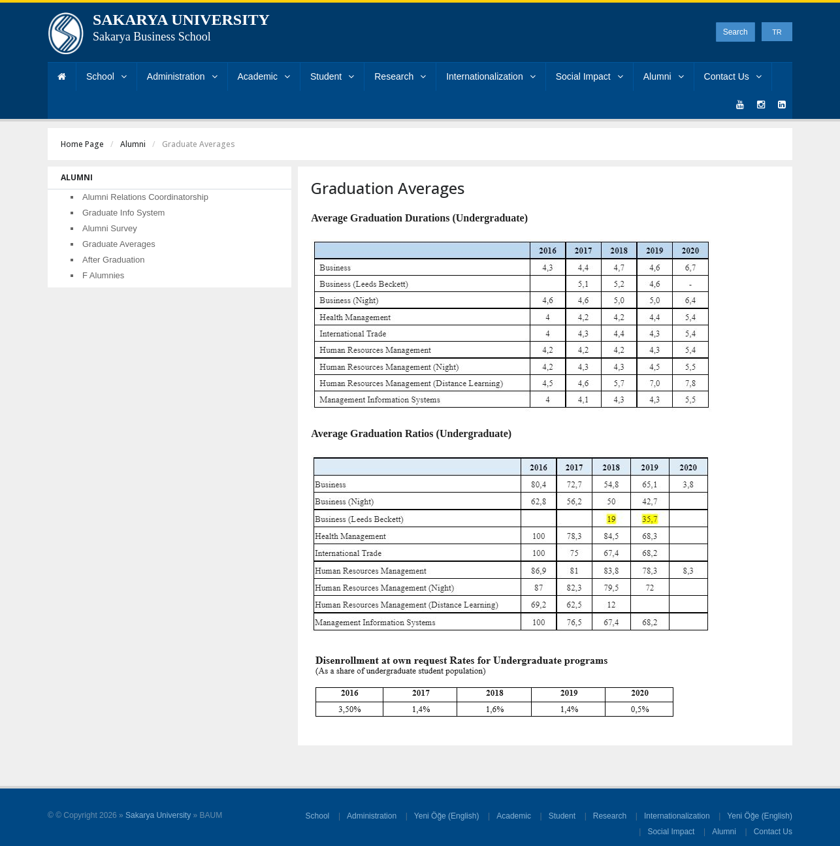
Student (332, 76)
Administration (182, 76)
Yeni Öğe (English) (446, 816)
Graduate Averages (118, 244)
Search (735, 32)
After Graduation (113, 260)
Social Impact (589, 76)
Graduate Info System (123, 213)
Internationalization (491, 76)
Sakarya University (158, 815)
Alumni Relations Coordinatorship (145, 197)
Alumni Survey (109, 228)
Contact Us (733, 76)
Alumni (663, 76)
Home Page (82, 144)
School (106, 76)
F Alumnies (103, 275)
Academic (264, 76)
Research (400, 76)
